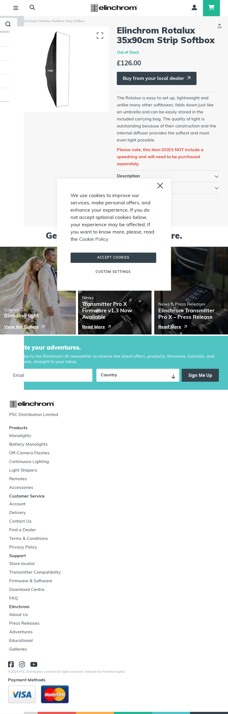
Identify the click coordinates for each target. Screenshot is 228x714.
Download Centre (26, 590)
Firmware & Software (30, 581)
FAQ (13, 598)
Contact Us (20, 521)
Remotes (18, 479)
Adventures (21, 632)
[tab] (168, 176)
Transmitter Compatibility (35, 572)
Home (15, 21)
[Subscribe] (200, 375)
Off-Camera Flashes (29, 453)
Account (17, 504)
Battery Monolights (28, 444)
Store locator (22, 564)
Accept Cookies (113, 257)
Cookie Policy (93, 239)
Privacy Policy (23, 547)
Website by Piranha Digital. (105, 672)
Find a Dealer (22, 530)
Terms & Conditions (28, 539)
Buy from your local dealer (153, 78)
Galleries (18, 649)
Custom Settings (113, 271)
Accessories (21, 488)
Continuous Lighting (29, 462)
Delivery (17, 513)
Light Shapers (23, 470)
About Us (18, 615)
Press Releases (24, 623)
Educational (21, 641)
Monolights (20, 436)
